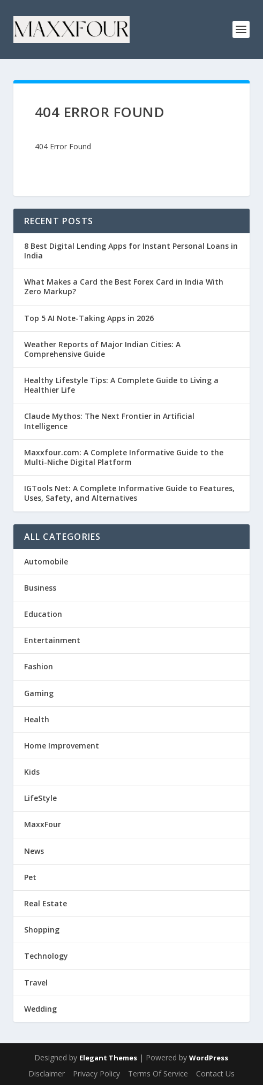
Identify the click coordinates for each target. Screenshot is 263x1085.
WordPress (208, 1058)
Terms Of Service (158, 1073)
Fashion (38, 666)
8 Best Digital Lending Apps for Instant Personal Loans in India (131, 251)
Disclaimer (46, 1073)
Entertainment (52, 640)
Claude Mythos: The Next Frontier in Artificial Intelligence (109, 421)
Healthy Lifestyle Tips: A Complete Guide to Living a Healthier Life (121, 385)
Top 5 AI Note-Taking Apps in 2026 (89, 318)
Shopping (41, 929)
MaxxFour (42, 824)
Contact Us (215, 1073)
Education (43, 614)
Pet (30, 877)
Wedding (40, 1009)
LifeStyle (40, 798)
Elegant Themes (108, 1058)
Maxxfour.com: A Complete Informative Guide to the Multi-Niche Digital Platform (123, 457)
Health (36, 719)
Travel (36, 982)
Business (40, 588)
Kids (32, 772)
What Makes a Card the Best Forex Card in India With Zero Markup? (123, 286)
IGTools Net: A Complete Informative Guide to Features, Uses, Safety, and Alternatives (129, 493)
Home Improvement (61, 745)
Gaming (39, 693)
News (34, 851)
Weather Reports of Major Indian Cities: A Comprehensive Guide (102, 349)
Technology (46, 956)
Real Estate (45, 903)
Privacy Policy (96, 1073)
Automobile (46, 561)
